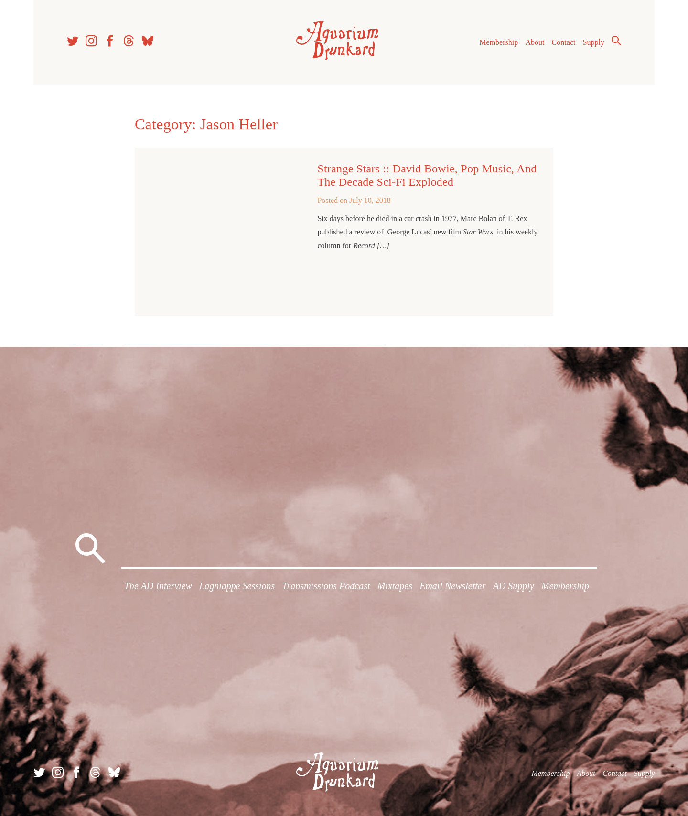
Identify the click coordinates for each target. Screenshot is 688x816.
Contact (564, 42)
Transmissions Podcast (326, 586)
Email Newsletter (452, 586)
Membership (498, 42)
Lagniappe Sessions (237, 586)
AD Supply (513, 586)
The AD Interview (158, 586)
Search (616, 40)
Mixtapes (394, 586)
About (534, 42)
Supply (593, 42)
